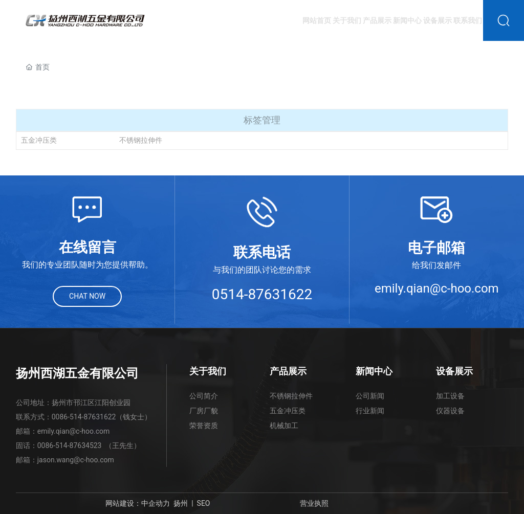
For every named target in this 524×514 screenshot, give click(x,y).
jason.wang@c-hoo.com (75, 460)
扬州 (180, 503)
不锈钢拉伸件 (140, 140)
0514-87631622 (262, 294)
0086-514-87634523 (69, 445)
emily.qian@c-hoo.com (437, 288)
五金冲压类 (39, 140)
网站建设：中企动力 (137, 503)
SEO (203, 503)
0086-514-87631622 (84, 417)
